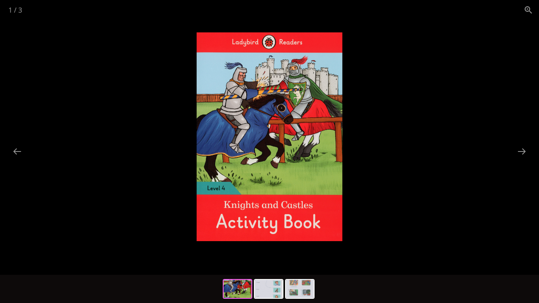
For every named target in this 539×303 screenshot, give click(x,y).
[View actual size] (528, 10)
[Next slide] (522, 151)
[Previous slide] (17, 151)
